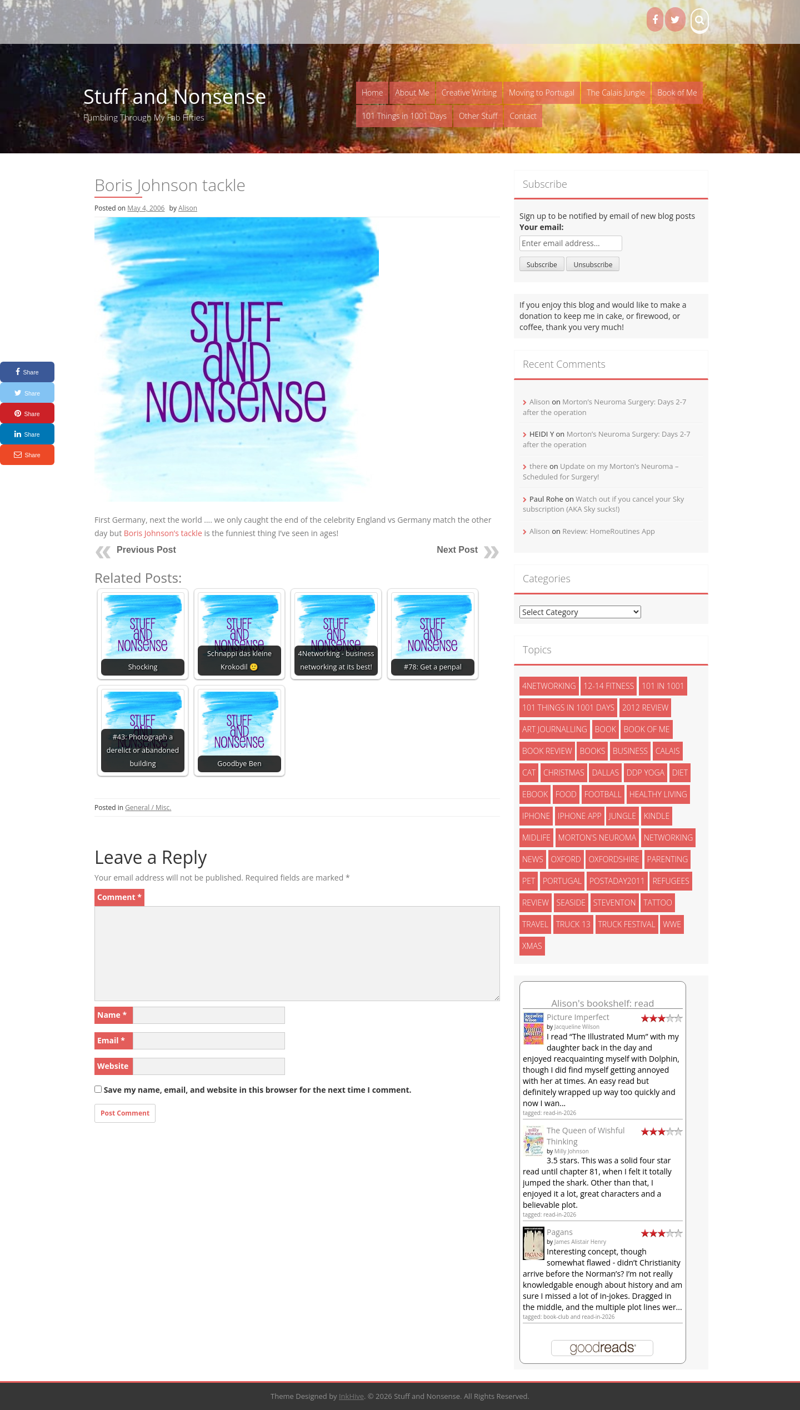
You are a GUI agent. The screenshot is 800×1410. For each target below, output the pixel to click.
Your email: (541, 227)
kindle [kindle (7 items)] (657, 816)
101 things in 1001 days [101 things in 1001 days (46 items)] (568, 707)
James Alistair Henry (580, 1242)
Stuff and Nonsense (174, 96)
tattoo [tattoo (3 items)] (657, 902)
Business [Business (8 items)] (630, 751)
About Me (412, 92)
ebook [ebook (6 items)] (535, 794)
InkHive (351, 1396)
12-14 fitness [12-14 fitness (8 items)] (608, 686)
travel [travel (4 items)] (535, 924)
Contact (523, 116)
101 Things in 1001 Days (404, 116)
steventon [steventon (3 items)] (614, 902)
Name (112, 1014)
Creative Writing (469, 92)
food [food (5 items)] (566, 794)
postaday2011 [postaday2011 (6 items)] (617, 881)
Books (209, 22)
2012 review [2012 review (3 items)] (645, 707)
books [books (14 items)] (592, 751)
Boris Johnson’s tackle (163, 533)
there (538, 466)
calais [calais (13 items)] (668, 751)
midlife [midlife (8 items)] (536, 837)
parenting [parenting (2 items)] (667, 859)
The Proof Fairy (119, 22)
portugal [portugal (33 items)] (562, 881)
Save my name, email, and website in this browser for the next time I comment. (258, 1089)
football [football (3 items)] (603, 794)
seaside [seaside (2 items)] (571, 902)
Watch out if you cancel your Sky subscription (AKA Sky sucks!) (603, 504)
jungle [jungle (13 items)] (622, 816)
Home (372, 92)
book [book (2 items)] (605, 729)
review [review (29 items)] (535, 902)
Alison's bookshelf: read (602, 1003)
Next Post (457, 549)
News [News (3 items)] (532, 859)
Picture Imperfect (578, 1017)
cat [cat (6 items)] (529, 772)
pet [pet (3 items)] (528, 881)
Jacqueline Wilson (577, 1027)
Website (112, 1066)
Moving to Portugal (541, 92)
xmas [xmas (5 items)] (532, 946)
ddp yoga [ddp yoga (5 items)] (645, 772)
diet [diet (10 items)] (680, 772)
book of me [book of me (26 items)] (646, 729)
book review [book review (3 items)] (547, 751)
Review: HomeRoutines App (608, 531)
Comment (119, 897)
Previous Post (146, 549)
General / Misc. (148, 807)
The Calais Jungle (616, 92)
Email (111, 1040)
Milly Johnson (571, 1151)
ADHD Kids (171, 22)
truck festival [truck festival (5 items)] (627, 924)
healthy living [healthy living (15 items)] (658, 794)
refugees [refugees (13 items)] (670, 881)
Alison (187, 208)
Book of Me (677, 92)
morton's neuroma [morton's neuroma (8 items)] (597, 837)
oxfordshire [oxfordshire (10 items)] (613, 859)
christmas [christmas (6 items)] (563, 772)
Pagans (560, 1232)
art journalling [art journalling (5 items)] (554, 729)
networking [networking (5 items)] (668, 837)
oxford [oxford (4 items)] (566, 859)
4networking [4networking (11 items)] (549, 686)
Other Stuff (478, 116)
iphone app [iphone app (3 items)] (580, 816)
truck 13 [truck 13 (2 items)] (573, 924)
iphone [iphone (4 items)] (536, 816)
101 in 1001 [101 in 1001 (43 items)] (663, 686)
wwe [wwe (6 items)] (672, 924)
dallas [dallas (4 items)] (605, 772)
